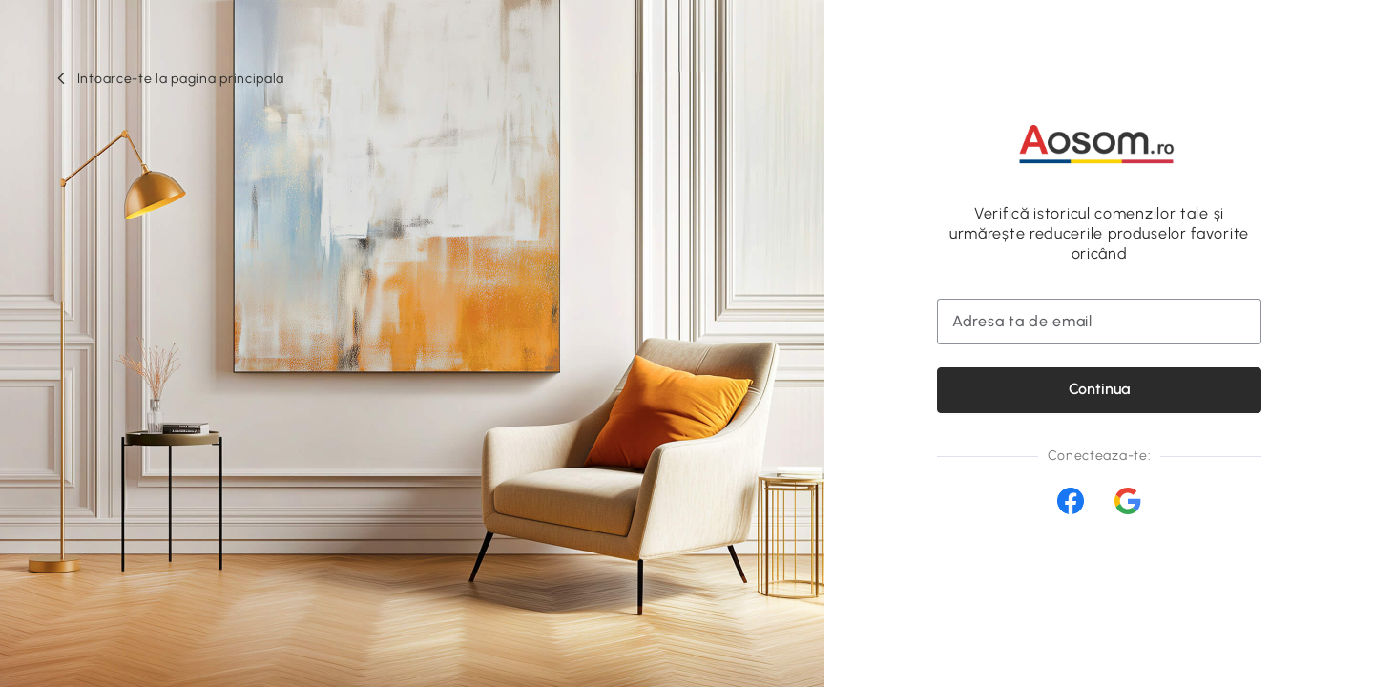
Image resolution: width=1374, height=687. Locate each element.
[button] (169, 78)
